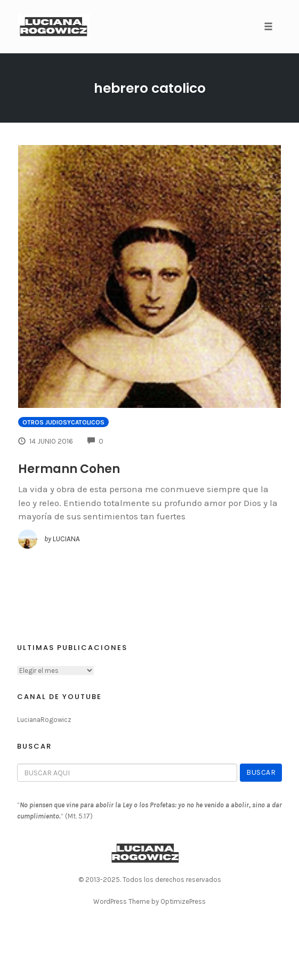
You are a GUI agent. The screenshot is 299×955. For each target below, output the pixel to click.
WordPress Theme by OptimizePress (149, 901)
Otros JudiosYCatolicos (63, 422)
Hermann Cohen (69, 469)
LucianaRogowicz (44, 720)
